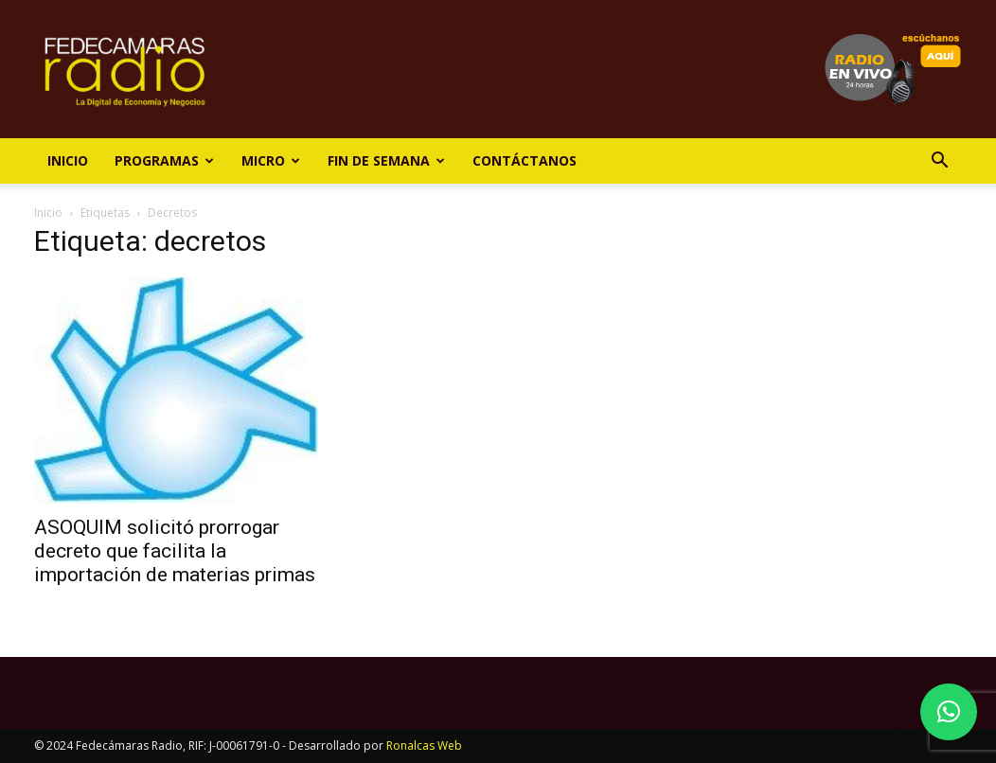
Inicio (67, 160)
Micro (270, 160)
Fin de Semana (386, 160)
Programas (164, 160)
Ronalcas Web (424, 745)
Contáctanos (524, 160)
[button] (939, 162)
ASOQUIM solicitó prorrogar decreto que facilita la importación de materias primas (174, 551)
